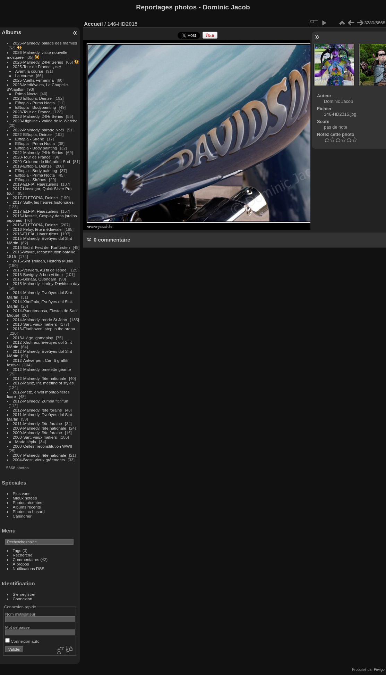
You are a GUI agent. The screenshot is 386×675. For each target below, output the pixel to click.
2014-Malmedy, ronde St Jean (40, 319)
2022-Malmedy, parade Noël (38, 130)
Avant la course (29, 71)
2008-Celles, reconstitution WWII (42, 446)
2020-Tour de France (32, 157)
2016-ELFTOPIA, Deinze (35, 224)
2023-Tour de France (32, 111)
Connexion (22, 598)
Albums (11, 32)
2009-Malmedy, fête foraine (37, 432)
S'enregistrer (24, 594)
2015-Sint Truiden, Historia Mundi (43, 261)
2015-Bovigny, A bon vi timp (38, 274)
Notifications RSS (29, 568)
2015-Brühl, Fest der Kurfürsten (41, 247)
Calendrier (22, 516)
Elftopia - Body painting (36, 148)
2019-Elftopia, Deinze (32, 166)
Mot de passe (17, 627)
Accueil (93, 24)
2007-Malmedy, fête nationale (39, 455)
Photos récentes (27, 502)
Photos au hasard (29, 511)
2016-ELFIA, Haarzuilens (35, 233)
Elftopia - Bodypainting (35, 107)
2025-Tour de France (32, 66)
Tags (17, 550)
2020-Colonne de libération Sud (41, 161)
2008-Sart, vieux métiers (35, 437)
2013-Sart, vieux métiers (35, 324)
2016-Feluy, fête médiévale (37, 229)
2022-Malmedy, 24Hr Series (38, 152)
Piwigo (379, 669)
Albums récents (27, 507)
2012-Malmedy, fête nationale (39, 378)
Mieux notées (25, 498)
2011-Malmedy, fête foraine (37, 423)
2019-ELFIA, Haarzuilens (35, 184)
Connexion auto (22, 641)
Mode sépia (25, 441)
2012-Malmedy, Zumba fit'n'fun (40, 401)
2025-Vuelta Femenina (33, 80)
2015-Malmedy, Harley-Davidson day (46, 283)
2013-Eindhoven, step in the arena (44, 328)
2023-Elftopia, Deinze (32, 98)
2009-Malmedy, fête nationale (39, 428)
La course (24, 75)
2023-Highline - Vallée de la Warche (45, 121)
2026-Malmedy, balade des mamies (45, 43)
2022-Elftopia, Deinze (32, 134)
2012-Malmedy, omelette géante (42, 369)
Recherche (23, 555)
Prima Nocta (26, 93)
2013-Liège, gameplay (33, 337)
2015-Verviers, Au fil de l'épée (40, 270)
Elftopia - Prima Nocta (35, 102)
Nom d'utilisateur (20, 614)
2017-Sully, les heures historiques (43, 202)
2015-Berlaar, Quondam (35, 279)
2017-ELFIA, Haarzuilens (36, 211)
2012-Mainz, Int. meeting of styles (43, 383)
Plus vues (22, 493)
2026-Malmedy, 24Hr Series (38, 62)
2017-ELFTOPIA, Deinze (35, 197)
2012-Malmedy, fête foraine (37, 410)
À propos (21, 564)
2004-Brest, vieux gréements (39, 459)
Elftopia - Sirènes (30, 179)
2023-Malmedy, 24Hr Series (38, 116)
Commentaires (26, 559)
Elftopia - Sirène (29, 139)
